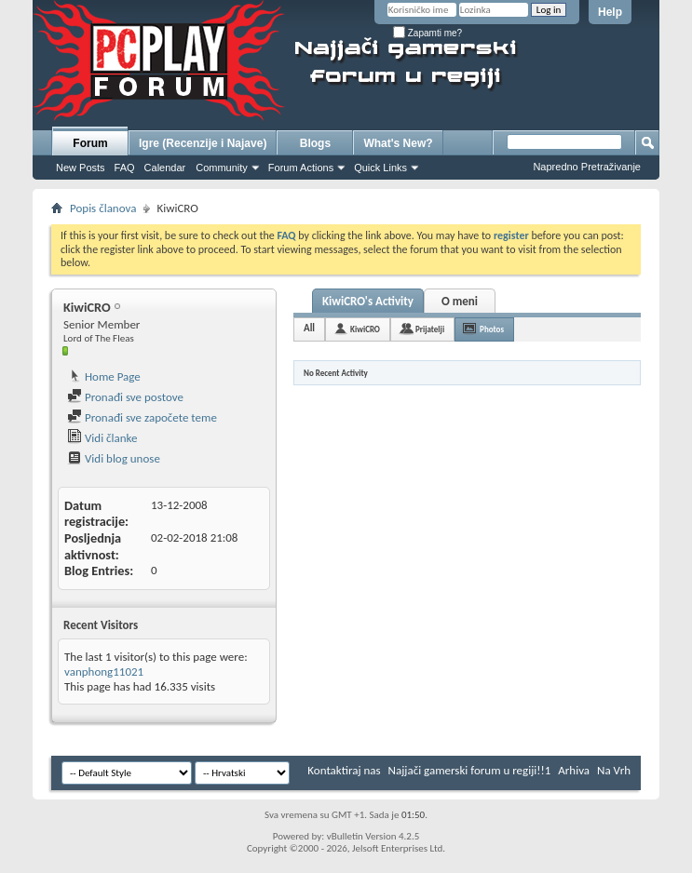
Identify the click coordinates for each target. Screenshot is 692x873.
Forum (90, 143)
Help (610, 12)
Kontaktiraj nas (343, 770)
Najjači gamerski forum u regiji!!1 (469, 770)
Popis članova (103, 208)
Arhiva (574, 770)
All (309, 328)
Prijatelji (429, 329)
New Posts (80, 167)
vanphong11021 (103, 671)
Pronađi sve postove (125, 397)
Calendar (165, 167)
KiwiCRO (365, 329)
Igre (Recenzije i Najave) (202, 143)
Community (222, 167)
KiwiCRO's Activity (368, 301)
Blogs (315, 143)
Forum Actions (300, 167)
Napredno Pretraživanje (587, 166)
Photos (492, 329)
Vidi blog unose (113, 458)
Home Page (104, 376)
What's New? (397, 143)
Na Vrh (614, 770)
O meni (459, 301)
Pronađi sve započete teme (142, 417)
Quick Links (380, 167)
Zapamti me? (427, 33)
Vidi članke (102, 438)
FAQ (125, 167)
